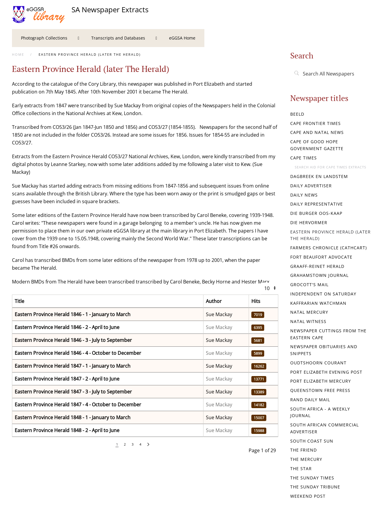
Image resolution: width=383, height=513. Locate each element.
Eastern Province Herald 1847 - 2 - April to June (67, 378)
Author (214, 301)
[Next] (148, 444)
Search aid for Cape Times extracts (330, 167)
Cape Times (303, 158)
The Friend (303, 450)
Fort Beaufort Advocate (321, 257)
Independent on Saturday (323, 294)
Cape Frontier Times (315, 123)
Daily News (304, 195)
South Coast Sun (311, 441)
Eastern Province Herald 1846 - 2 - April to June (67, 327)
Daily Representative (316, 204)
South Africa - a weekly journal (320, 412)
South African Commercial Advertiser (324, 428)
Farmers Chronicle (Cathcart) (328, 248)
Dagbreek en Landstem (319, 176)
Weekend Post (308, 496)
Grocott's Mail (309, 284)
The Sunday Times (312, 478)
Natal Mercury (309, 312)
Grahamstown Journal (319, 275)
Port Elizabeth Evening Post (326, 372)
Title (19, 301)
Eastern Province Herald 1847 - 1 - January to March (72, 366)
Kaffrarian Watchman (318, 303)
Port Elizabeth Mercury (320, 381)
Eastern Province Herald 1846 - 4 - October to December (78, 353)
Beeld (297, 114)
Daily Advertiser (311, 185)
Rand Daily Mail (310, 399)
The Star (301, 468)
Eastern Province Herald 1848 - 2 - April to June (67, 430)
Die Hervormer (308, 222)
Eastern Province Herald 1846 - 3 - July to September (73, 340)
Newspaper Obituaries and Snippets (323, 350)
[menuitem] (47, 38)
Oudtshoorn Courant (318, 363)
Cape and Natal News (317, 132)
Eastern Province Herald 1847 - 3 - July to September (73, 391)
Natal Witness (308, 321)
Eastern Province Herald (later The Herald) (330, 235)
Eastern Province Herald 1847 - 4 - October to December (78, 404)
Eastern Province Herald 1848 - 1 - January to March (72, 417)
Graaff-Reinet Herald (317, 266)
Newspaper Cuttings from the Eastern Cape (328, 334)
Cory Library (102, 84)
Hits (255, 301)
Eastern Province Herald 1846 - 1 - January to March (72, 314)
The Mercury (306, 459)
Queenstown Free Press (320, 390)
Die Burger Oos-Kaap (316, 213)
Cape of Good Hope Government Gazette (317, 145)
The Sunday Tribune (315, 487)
